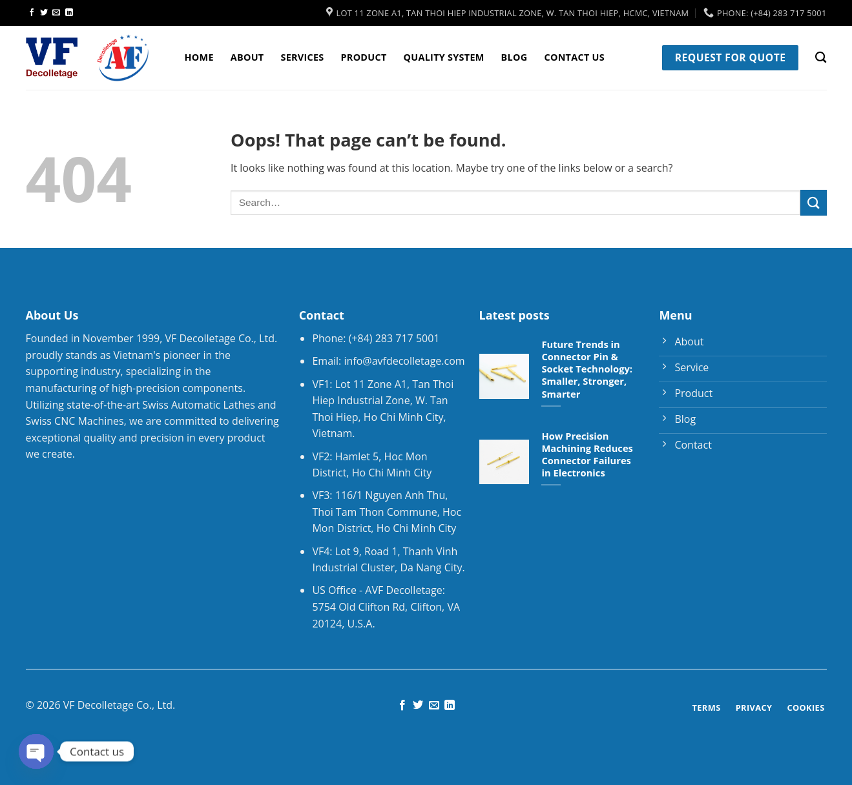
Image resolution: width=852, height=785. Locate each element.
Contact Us (574, 57)
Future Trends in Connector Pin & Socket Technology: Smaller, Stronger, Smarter (586, 369)
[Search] (820, 58)
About (247, 57)
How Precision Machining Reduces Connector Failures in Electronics (586, 454)
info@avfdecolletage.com (404, 361)
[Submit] (813, 202)
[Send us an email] (56, 12)
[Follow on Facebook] (32, 12)
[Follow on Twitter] (44, 12)
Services (302, 57)
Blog (514, 57)
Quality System (444, 57)
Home (199, 57)
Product (364, 57)
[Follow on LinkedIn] (69, 12)
